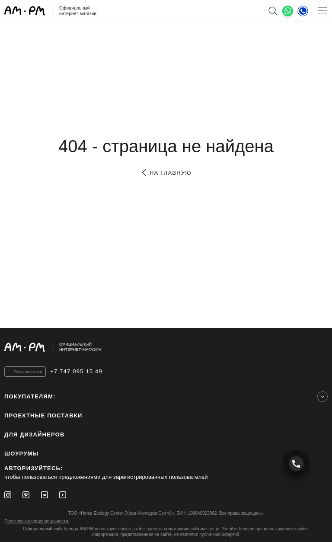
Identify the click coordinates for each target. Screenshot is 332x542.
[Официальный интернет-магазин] (166, 347)
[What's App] (287, 11)
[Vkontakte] (44, 494)
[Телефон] (303, 10)
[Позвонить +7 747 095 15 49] (296, 463)
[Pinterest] (25, 494)
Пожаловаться (27, 371)
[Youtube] (62, 494)
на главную (165, 173)
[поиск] (272, 10)
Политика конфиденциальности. (36, 521)
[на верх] (319, 347)
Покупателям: (30, 396)
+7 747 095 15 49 (76, 371)
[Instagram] (7, 494)
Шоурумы (21, 453)
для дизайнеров (34, 434)
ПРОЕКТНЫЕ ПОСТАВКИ (43, 415)
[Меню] (322, 10)
